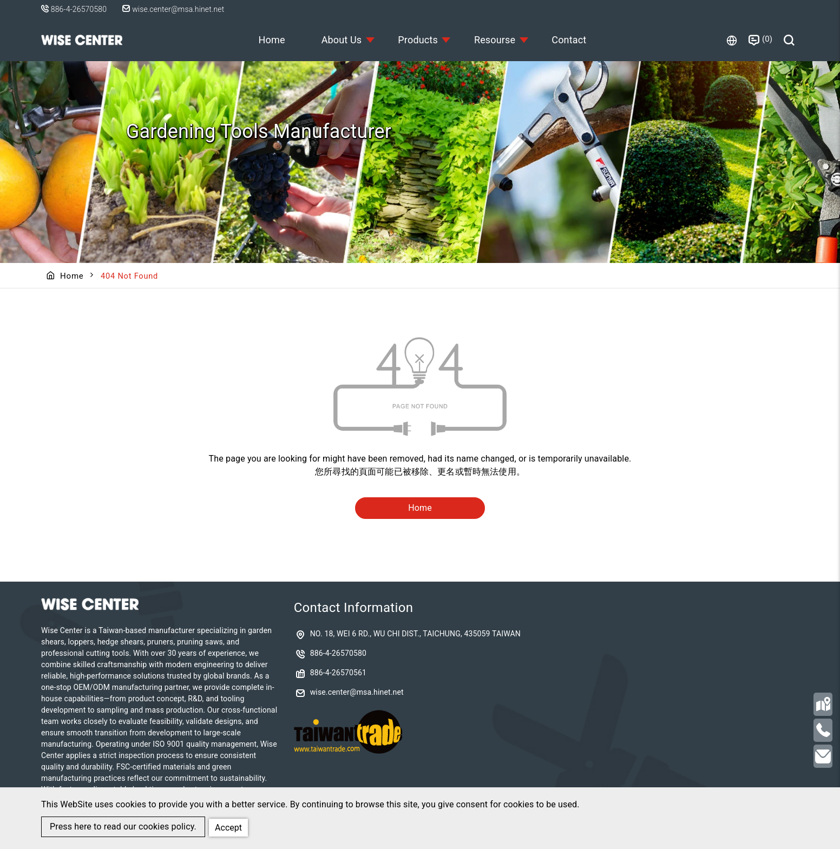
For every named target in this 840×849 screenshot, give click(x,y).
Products (418, 39)
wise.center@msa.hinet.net (176, 9)
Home (268, 39)
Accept (229, 826)
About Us (339, 39)
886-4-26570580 (79, 9)
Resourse (495, 39)
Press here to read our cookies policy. (123, 827)
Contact (572, 39)
